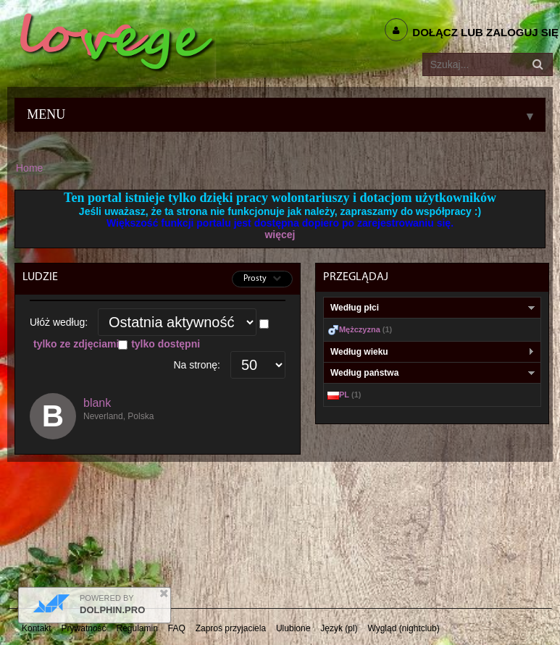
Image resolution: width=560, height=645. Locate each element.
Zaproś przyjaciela (231, 628)
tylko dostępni (165, 344)
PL (344, 394)
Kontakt (36, 628)
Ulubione (293, 628)
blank (97, 403)
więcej (279, 234)
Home (29, 168)
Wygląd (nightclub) (403, 628)
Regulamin (137, 628)
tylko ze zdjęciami (76, 344)
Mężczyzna (359, 329)
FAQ (176, 628)
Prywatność (84, 628)
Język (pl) (338, 628)
